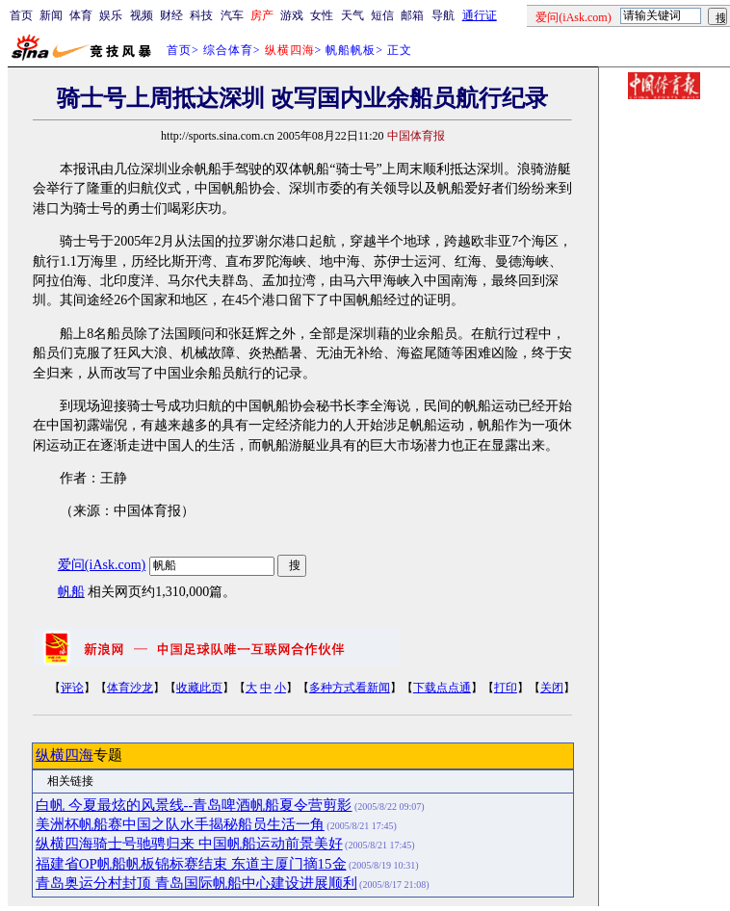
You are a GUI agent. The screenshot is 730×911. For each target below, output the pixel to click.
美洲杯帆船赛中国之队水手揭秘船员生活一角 (180, 824)
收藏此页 (199, 687)
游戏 (291, 15)
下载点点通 (442, 687)
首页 (21, 15)
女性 (321, 15)
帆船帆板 (351, 50)
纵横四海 (64, 755)
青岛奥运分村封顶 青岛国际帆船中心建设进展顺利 (196, 883)
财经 (171, 15)
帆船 (71, 592)
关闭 (551, 687)
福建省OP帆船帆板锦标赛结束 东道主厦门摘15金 (191, 864)
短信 (382, 15)
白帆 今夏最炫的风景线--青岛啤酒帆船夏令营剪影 (194, 805)
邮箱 (412, 15)
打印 (505, 687)
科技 (201, 15)
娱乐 (110, 15)
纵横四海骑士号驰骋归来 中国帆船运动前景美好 (189, 843)
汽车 (232, 15)
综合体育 (228, 50)
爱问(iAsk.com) (101, 565)
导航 (443, 15)
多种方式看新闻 (349, 687)
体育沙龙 (130, 687)
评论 (72, 687)
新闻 (51, 15)
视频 (141, 15)
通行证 (479, 15)
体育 (80, 15)
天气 (352, 15)
